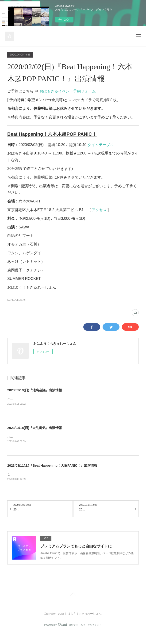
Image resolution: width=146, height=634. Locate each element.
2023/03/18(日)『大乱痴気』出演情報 (34, 428)
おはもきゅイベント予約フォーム (67, 91)
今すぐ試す (64, 19)
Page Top (73, 596)
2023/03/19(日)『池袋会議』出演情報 (34, 390)
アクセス (99, 210)
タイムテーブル (101, 145)
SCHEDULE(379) (16, 300)
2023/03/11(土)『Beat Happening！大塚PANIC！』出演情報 (52, 466)
